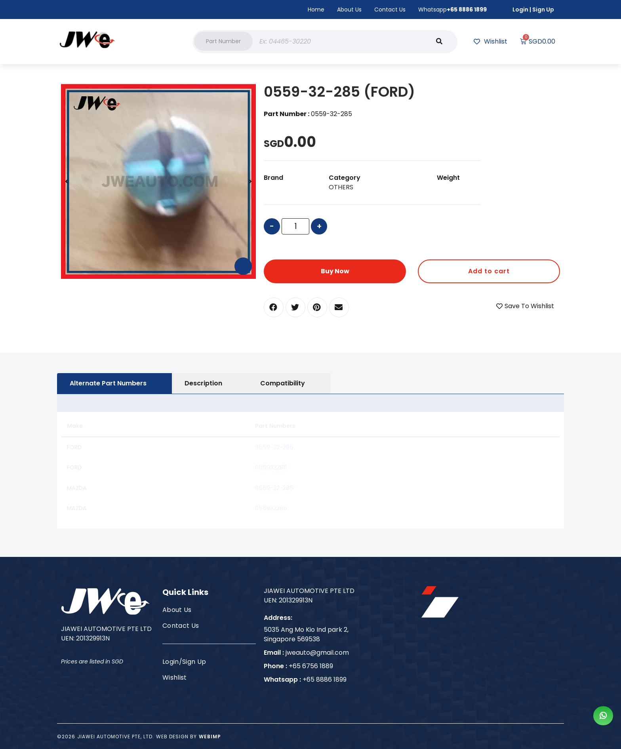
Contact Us (390, 9)
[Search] (439, 41)
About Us (349, 9)
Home (316, 9)
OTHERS (341, 187)
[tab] (114, 383)
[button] (223, 41)
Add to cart (489, 271)
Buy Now (335, 271)
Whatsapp (452, 9)
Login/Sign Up (184, 661)
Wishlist (174, 677)
